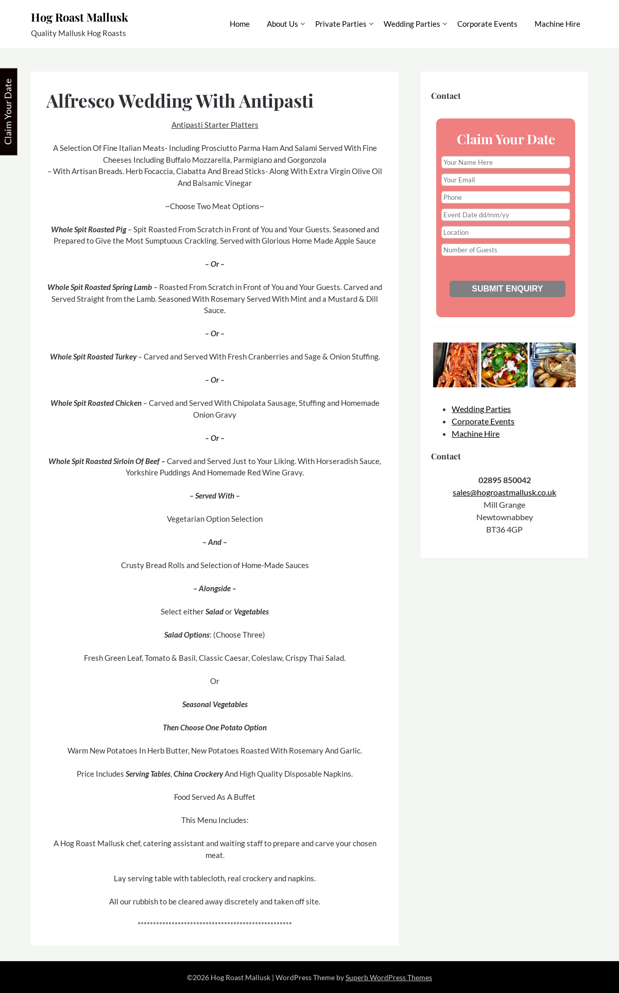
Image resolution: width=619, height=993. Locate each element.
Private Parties (341, 23)
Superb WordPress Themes (389, 977)
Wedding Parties (412, 23)
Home (240, 23)
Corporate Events (487, 23)
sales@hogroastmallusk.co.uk (504, 492)
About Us (282, 23)
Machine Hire (557, 23)
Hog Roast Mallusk (79, 17)
